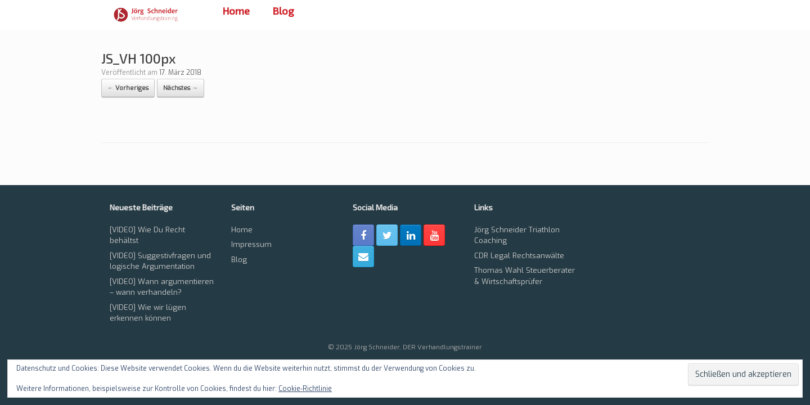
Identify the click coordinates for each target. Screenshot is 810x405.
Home (236, 10)
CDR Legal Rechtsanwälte (519, 255)
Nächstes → (180, 88)
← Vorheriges (127, 88)
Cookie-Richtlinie (305, 388)
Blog (283, 10)
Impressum (251, 244)
